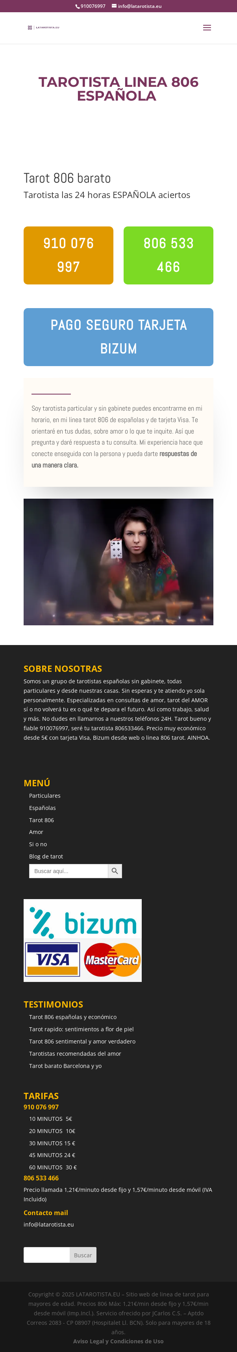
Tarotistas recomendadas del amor (75, 1053)
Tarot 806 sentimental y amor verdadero (82, 1041)
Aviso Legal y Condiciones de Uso (118, 1341)
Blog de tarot (46, 856)
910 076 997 (68, 255)
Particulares (45, 795)
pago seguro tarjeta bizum (118, 336)
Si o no (38, 844)
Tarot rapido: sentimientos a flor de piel (81, 1029)
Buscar (83, 1255)
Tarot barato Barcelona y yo (65, 1066)
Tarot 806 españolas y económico (73, 1017)
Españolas (42, 808)
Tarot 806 (41, 820)
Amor (36, 832)
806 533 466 (168, 255)
